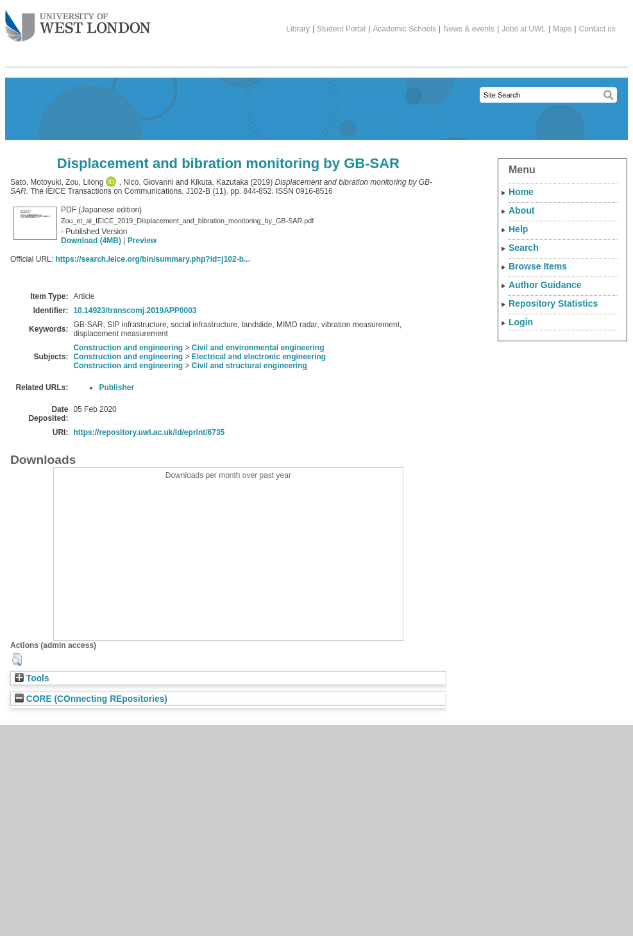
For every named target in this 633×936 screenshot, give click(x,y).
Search (524, 248)
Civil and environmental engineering (258, 347)
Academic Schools (404, 28)
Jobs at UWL (524, 28)
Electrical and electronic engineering (259, 356)
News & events (468, 28)
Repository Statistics (553, 303)
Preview (142, 240)
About (521, 210)
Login (521, 322)
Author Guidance (545, 285)
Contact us (597, 28)
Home (521, 192)
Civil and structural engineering (249, 365)
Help (518, 229)
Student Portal (341, 28)
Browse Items (538, 266)
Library (298, 28)
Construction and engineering (128, 347)
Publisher (116, 387)
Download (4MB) (91, 240)
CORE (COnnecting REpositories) (91, 699)
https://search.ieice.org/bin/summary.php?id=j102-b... (152, 259)
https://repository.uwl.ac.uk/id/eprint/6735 (148, 432)
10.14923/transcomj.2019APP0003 (134, 310)
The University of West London (78, 21)
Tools (32, 678)
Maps (562, 28)
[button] (17, 659)
